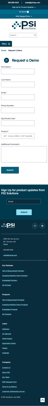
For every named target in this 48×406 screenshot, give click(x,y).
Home (3, 50)
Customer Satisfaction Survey (13, 391)
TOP (42, 400)
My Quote (24, 12)
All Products (6, 314)
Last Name (5, 80)
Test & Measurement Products (13, 300)
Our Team (5, 377)
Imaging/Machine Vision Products (15, 305)
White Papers (7, 339)
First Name (5, 67)
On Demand (6, 334)
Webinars (5, 329)
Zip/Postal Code (8, 118)
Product (4, 131)
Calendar (5, 353)
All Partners (6, 285)
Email (3, 93)
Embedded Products (9, 309)
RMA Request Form (23, 16)
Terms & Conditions (9, 387)
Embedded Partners (9, 280)
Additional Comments (10, 144)
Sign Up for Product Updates (22, 7)
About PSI (6, 372)
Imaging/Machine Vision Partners (15, 276)
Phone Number (7, 106)
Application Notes (9, 343)
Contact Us (6, 368)
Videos (4, 348)
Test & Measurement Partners (13, 271)
